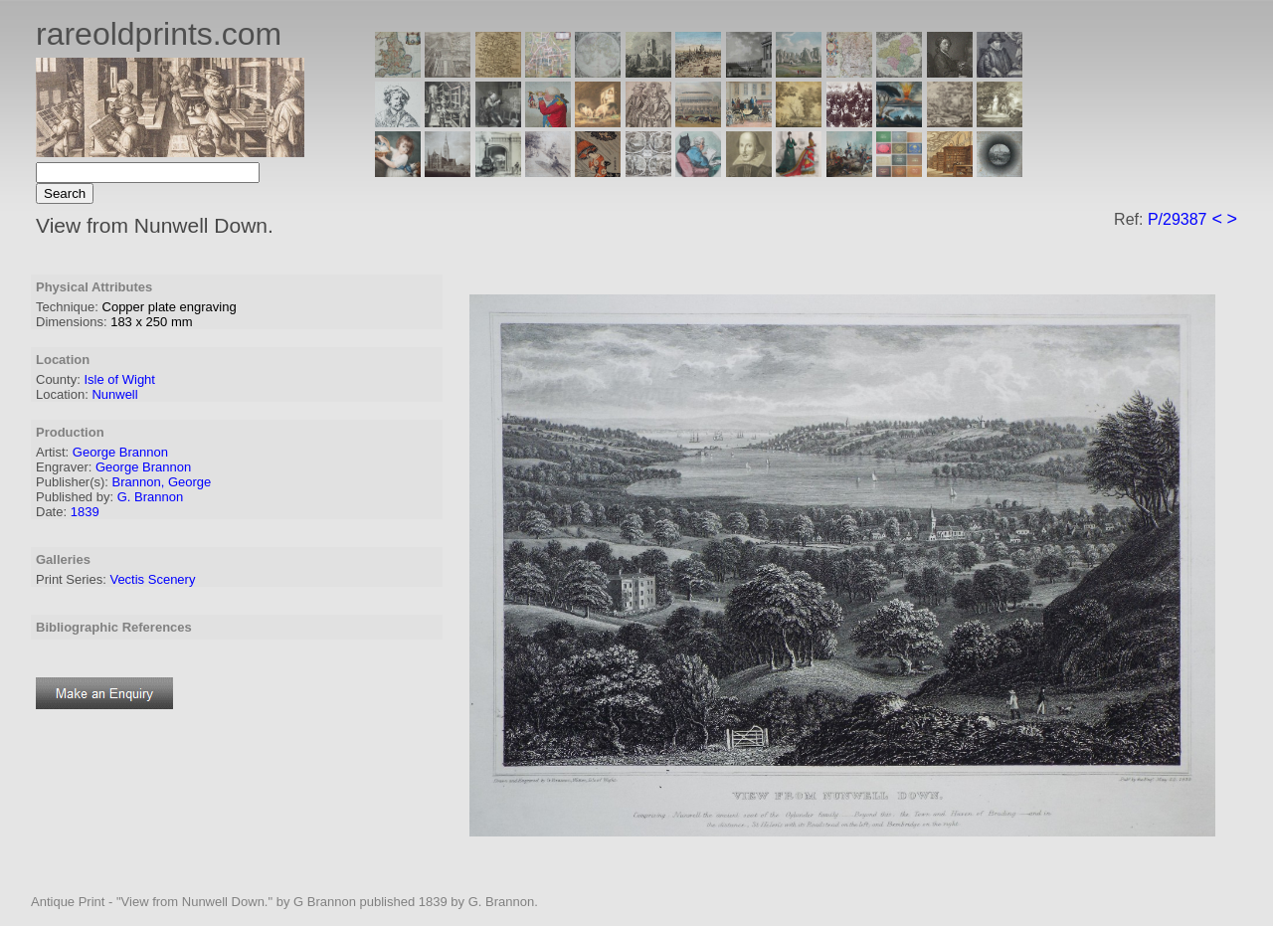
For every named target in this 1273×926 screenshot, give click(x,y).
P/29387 (1177, 219)
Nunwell (114, 394)
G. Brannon (150, 496)
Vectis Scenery (152, 579)
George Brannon (120, 452)
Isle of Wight (119, 379)
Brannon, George (162, 481)
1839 (85, 511)
